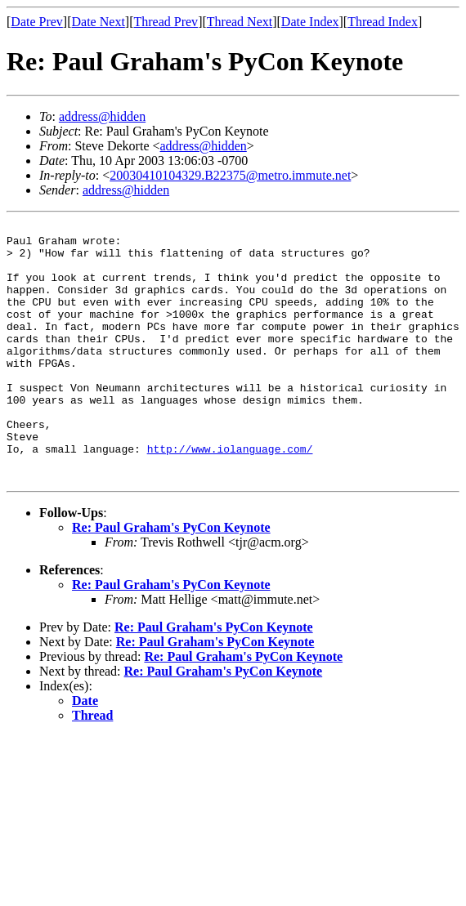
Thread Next (239, 22)
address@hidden (102, 116)
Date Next (98, 22)
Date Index (310, 22)
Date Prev (37, 22)
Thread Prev (165, 22)
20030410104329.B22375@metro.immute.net (230, 175)
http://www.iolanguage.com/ (230, 495)
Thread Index (382, 22)
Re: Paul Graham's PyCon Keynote (171, 579)
